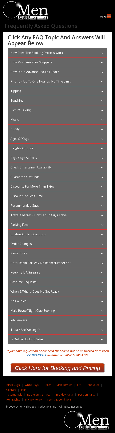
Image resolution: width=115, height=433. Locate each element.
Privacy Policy (33, 399)
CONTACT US (36, 355)
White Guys (32, 385)
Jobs (23, 390)
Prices (47, 385)
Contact (11, 390)
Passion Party (86, 394)
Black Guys (13, 385)
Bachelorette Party (38, 394)
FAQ (79, 385)
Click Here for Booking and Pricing (57, 368)
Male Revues (64, 385)
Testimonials (14, 394)
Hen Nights (13, 399)
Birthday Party (64, 394)
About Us (93, 385)
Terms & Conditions (59, 399)
